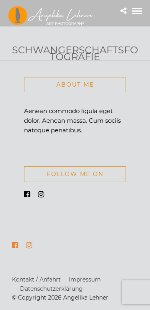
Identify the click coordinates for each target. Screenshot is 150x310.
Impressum (85, 279)
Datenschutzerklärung (51, 288)
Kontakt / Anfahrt (36, 279)
